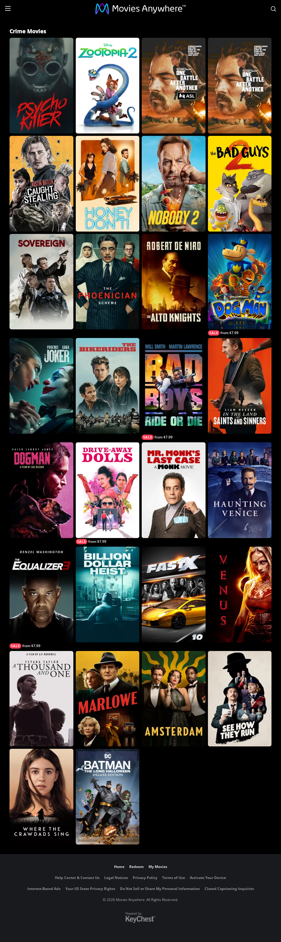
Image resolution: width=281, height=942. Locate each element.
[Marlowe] (108, 699)
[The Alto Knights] (174, 282)
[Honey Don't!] (108, 184)
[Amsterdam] (174, 699)
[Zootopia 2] (108, 85)
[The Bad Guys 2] (240, 184)
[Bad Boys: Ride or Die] (174, 389)
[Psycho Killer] (41, 85)
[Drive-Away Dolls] (108, 493)
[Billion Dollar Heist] (108, 594)
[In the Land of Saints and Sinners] (240, 386)
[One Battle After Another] (240, 85)
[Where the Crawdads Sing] (41, 797)
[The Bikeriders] (108, 386)
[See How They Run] (240, 699)
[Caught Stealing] (41, 184)
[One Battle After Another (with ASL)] (174, 85)
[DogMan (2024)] (41, 490)
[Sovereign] (41, 282)
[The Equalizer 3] (41, 598)
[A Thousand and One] (41, 699)
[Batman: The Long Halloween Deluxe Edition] (108, 797)
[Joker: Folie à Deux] (41, 386)
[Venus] (240, 594)
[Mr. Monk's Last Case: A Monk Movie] (174, 490)
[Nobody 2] (174, 184)
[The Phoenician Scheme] (108, 282)
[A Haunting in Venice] (240, 490)
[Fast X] (174, 594)
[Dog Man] (240, 285)
